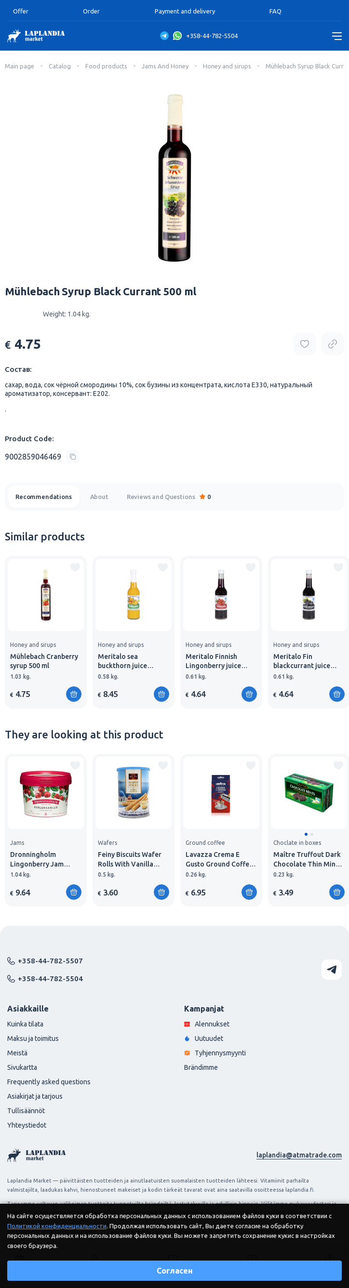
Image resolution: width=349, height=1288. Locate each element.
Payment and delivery (185, 11)
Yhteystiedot (26, 1125)
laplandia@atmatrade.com (299, 1155)
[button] (306, 834)
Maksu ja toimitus (33, 1038)
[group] (46, 632)
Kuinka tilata (25, 1024)
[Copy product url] (332, 343)
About (99, 496)
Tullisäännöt (26, 1111)
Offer (20, 11)
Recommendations (43, 496)
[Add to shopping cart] (73, 694)
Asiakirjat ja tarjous (35, 1096)
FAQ (275, 11)
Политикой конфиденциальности (57, 1225)
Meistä (17, 1053)
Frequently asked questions (49, 1082)
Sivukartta (22, 1067)
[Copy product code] (42, 456)
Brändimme (201, 1067)
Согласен (175, 1270)
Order (91, 11)
